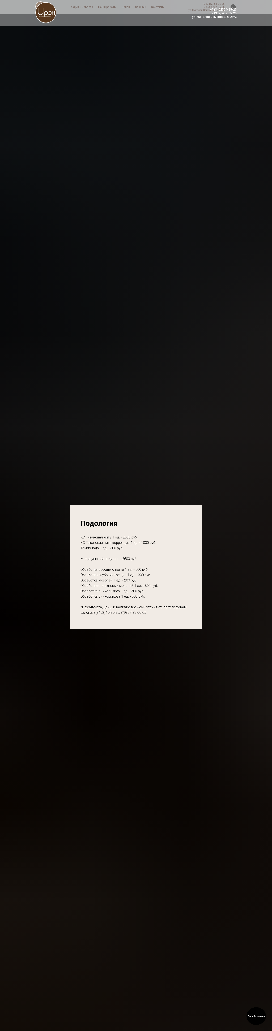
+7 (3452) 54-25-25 (223, 9)
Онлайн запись (256, 1016)
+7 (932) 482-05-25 (223, 13)
